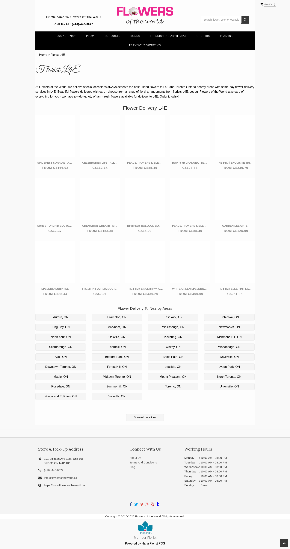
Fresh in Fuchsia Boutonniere (100, 288)
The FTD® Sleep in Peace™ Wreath (235, 288)
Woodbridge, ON (229, 347)
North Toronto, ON (229, 376)
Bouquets (112, 36)
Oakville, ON (116, 337)
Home (43, 54)
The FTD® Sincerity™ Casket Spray (145, 288)
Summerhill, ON (117, 386)
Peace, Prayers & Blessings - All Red (145, 162)
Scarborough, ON (60, 347)
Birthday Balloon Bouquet (145, 225)
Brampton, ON (116, 317)
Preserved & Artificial (168, 36)
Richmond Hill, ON (229, 337)
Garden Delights (234, 225)
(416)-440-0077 (82, 24)
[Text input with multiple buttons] (221, 19)
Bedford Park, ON (117, 356)
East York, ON (173, 317)
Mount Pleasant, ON (173, 376)
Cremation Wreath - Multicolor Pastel (100, 225)
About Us (135, 457)
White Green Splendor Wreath (190, 288)
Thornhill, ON (117, 347)
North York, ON (61, 337)
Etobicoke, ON (229, 317)
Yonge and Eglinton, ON (61, 396)
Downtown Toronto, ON (60, 366)
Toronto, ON (173, 386)
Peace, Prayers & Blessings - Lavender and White (190, 225)
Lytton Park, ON (229, 366)
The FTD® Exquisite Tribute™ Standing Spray (235, 162)
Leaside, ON (173, 366)
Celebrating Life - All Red (100, 162)
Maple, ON (61, 376)
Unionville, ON (229, 386)
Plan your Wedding (145, 45)
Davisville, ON (229, 356)
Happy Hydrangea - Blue (190, 162)
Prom (90, 36)
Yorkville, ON (117, 396)
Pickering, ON (173, 337)
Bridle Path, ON (173, 356)
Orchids (203, 36)
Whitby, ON (173, 347)
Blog (132, 467)
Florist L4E (58, 54)
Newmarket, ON (229, 327)
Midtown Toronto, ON (117, 376)
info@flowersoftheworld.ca (60, 477)
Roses (135, 36)
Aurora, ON (60, 317)
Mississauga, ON (173, 327)
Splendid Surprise (55, 288)
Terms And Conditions (143, 462)
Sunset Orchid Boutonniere (55, 225)
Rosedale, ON (60, 386)
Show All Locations (145, 417)
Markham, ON (117, 327)
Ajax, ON (61, 356)
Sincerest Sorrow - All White (55, 162)
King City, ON (61, 327)
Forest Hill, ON (117, 366)
